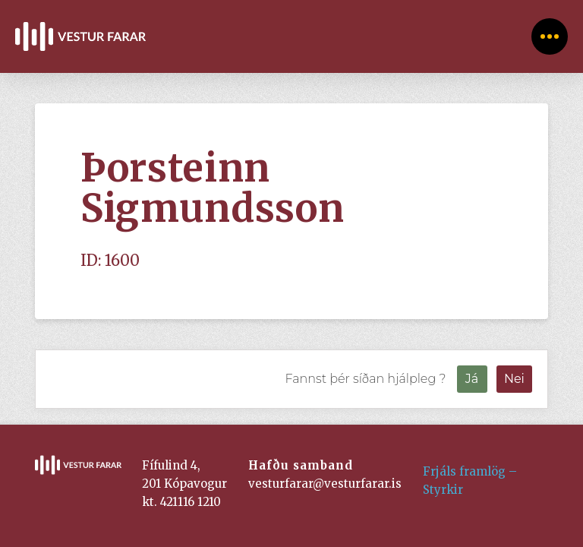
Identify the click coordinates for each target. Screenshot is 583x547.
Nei (514, 379)
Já (471, 379)
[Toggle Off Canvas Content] (549, 36)
